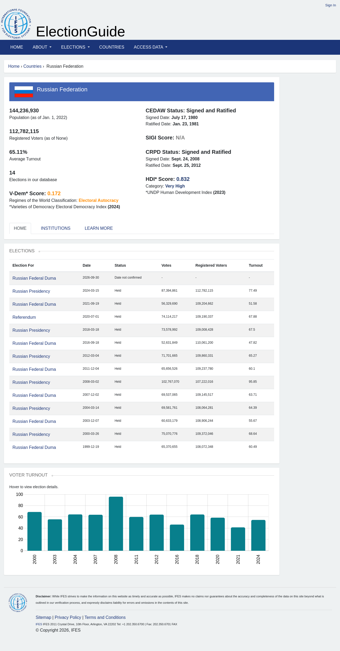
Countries (111, 47)
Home (16, 47)
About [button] (40, 47)
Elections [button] (73, 47)
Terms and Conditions (105, 617)
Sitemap (43, 617)
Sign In (330, 5)
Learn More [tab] (99, 228)
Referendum (24, 317)
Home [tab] (20, 228)
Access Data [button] (149, 47)
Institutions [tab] (55, 228)
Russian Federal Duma (34, 278)
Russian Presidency (31, 291)
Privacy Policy (68, 617)
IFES (39, 624)
